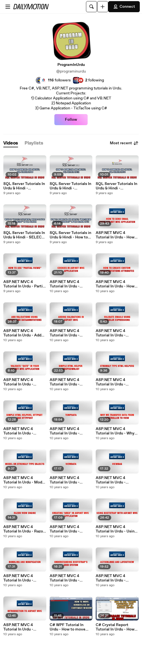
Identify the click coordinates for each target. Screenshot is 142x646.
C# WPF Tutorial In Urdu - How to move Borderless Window (67, 627)
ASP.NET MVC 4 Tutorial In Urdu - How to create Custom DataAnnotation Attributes (115, 284)
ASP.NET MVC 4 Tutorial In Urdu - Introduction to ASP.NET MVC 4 (18, 627)
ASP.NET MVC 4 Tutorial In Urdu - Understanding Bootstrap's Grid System (65, 578)
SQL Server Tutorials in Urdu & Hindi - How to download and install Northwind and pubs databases (70, 235)
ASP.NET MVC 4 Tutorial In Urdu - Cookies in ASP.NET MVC (68, 284)
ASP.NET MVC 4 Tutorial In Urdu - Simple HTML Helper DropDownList (68, 382)
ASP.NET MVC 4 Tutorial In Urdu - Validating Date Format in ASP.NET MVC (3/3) (24, 382)
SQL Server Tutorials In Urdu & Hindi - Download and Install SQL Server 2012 (70, 186)
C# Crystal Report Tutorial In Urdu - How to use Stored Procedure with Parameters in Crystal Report (115, 627)
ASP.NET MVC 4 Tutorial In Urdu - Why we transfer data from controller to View (115, 431)
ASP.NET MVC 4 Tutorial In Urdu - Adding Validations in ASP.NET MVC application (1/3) (68, 333)
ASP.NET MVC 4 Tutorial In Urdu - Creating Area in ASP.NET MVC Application (65, 529)
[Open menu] (7, 6)
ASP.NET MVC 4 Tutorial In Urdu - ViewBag (111, 480)
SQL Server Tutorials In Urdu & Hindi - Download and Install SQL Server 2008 (24, 186)
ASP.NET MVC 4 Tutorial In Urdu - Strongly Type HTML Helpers (114, 382)
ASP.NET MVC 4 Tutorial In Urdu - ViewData (65, 480)
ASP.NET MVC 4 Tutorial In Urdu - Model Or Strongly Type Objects (24, 480)
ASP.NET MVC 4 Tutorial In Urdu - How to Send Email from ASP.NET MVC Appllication (115, 235)
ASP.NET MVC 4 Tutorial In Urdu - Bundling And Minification (18, 578)
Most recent (124, 143)
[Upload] (102, 6)
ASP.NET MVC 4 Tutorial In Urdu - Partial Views (24, 284)
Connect (124, 6)
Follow (71, 119)
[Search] (91, 6)
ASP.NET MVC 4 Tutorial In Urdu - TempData (65, 431)
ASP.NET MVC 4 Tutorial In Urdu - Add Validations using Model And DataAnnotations (24, 333)
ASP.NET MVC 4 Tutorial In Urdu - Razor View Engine (23, 529)
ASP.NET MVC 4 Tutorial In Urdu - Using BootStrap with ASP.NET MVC (116, 529)
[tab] (10, 143)
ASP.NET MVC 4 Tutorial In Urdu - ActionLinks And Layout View (111, 578)
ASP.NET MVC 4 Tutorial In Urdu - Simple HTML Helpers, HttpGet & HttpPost (23, 431)
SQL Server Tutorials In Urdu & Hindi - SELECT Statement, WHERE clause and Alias (24, 235)
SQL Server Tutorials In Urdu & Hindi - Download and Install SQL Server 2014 (116, 186)
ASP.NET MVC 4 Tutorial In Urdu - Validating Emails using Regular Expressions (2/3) (116, 333)
